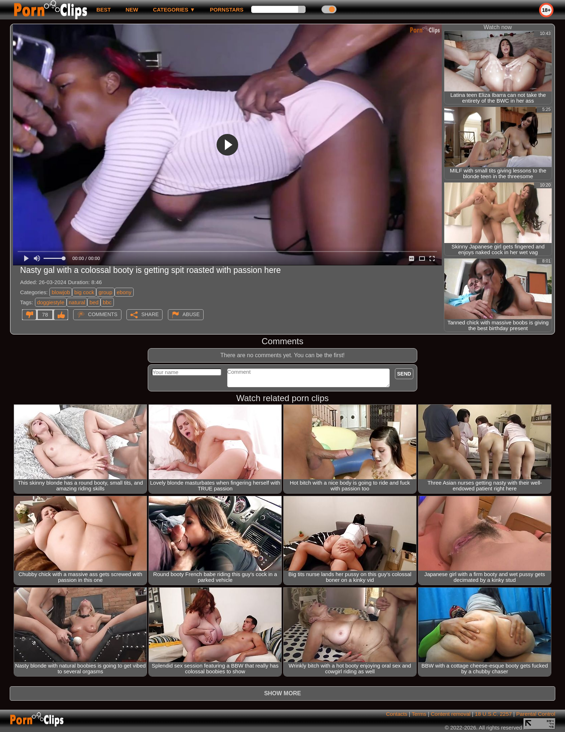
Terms (418, 714)
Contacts (396, 714)
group (105, 292)
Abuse (191, 314)
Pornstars (227, 9)
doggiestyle (50, 302)
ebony (124, 292)
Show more (282, 693)
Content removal (451, 714)
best (103, 9)
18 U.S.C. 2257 (493, 714)
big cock (84, 292)
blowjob (61, 292)
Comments (102, 314)
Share (150, 314)
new (131, 9)
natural (77, 302)
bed (93, 302)
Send (404, 374)
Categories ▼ (174, 9)
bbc (107, 302)
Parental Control (535, 714)
